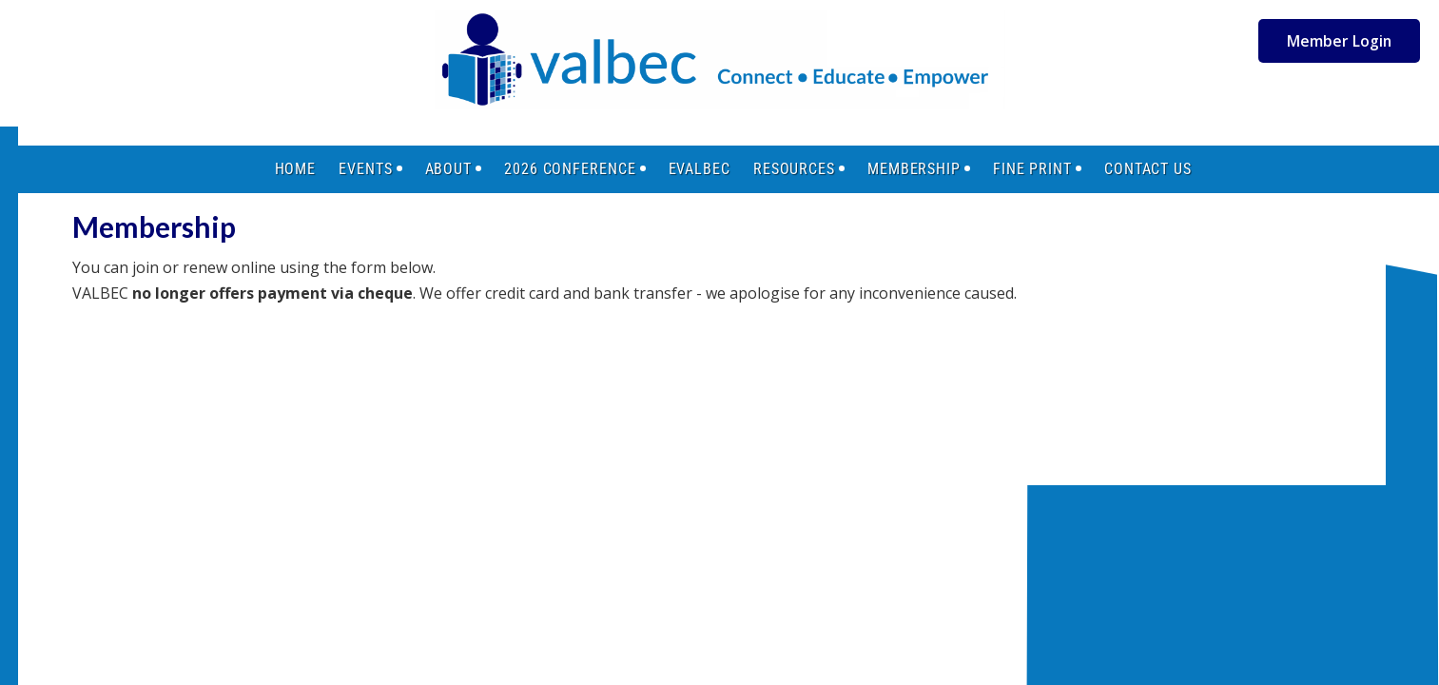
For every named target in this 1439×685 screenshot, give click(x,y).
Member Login (1339, 40)
